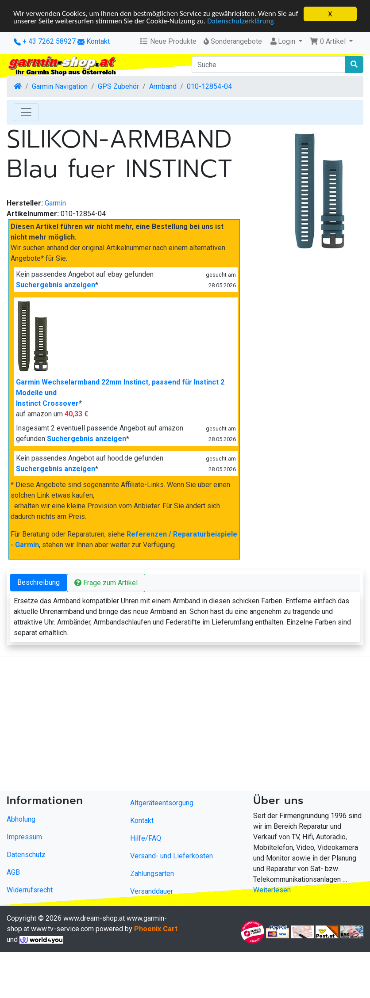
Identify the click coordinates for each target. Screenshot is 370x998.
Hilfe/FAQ (145, 838)
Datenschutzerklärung (253, 22)
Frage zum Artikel (106, 583)
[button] (331, 41)
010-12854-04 (209, 86)
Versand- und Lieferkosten (171, 856)
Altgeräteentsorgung (161, 803)
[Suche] (268, 64)
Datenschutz (26, 854)
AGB (13, 872)
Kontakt (98, 41)
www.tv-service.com (62, 929)
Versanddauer (151, 891)
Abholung (21, 819)
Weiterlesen (272, 890)
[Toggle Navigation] (26, 112)
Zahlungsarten (152, 873)
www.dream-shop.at (94, 918)
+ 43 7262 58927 (45, 41)
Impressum (24, 837)
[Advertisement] (173, 725)
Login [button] (283, 41)
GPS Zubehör (118, 86)
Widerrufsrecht (30, 890)
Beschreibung (38, 582)
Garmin (55, 203)
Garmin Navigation (60, 86)
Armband (163, 86)
